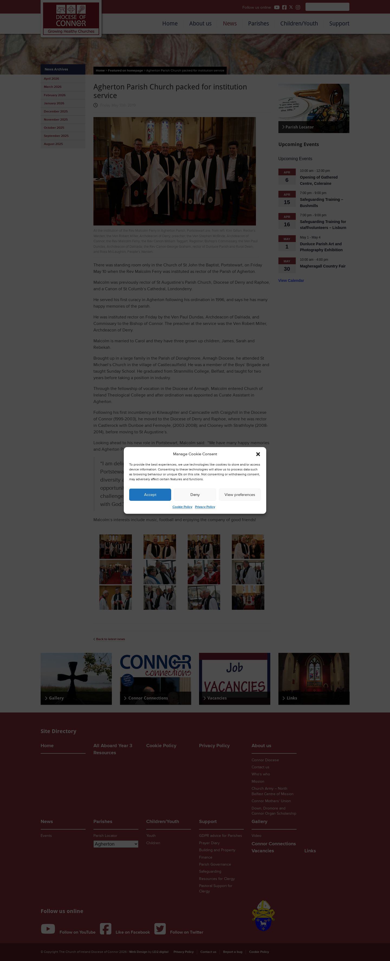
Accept (150, 494)
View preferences (240, 494)
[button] (258, 454)
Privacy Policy (205, 507)
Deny (195, 494)
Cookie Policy (182, 507)
